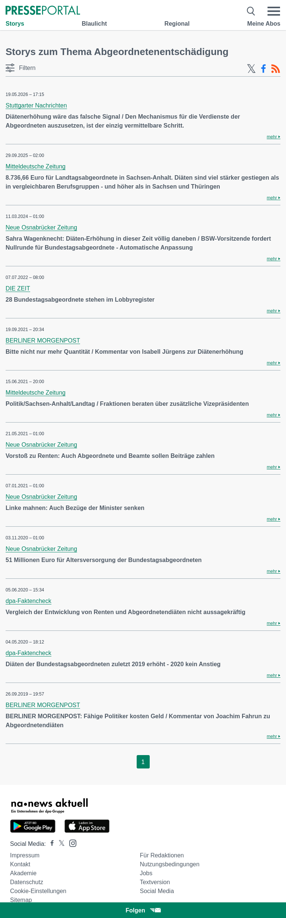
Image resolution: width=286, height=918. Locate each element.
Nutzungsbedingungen (169, 864)
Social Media (157, 891)
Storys (15, 23)
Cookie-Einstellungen (38, 891)
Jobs (146, 873)
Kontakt (20, 864)
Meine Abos (263, 23)
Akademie (23, 873)
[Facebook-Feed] (263, 69)
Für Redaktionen (162, 855)
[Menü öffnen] (273, 11)
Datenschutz (26, 882)
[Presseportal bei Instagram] (70, 843)
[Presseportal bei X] (59, 844)
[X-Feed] (251, 69)
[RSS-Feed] (275, 69)
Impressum (24, 855)
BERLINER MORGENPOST (43, 340)
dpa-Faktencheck (28, 601)
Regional (177, 23)
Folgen (142, 910)
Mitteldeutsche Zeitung (36, 166)
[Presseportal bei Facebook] (50, 844)
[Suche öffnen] (251, 11)
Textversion (155, 882)
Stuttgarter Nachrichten (36, 105)
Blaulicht (94, 23)
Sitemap (21, 900)
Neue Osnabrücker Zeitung (41, 227)
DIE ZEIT (18, 288)
